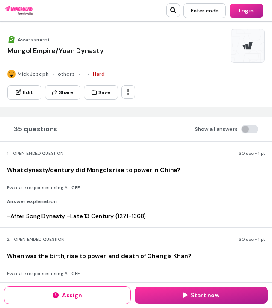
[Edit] (24, 92)
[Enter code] (204, 10)
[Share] (62, 92)
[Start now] (201, 295)
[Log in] (246, 10)
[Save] (101, 92)
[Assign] (67, 295)
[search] (173, 10)
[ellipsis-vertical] (128, 92)
